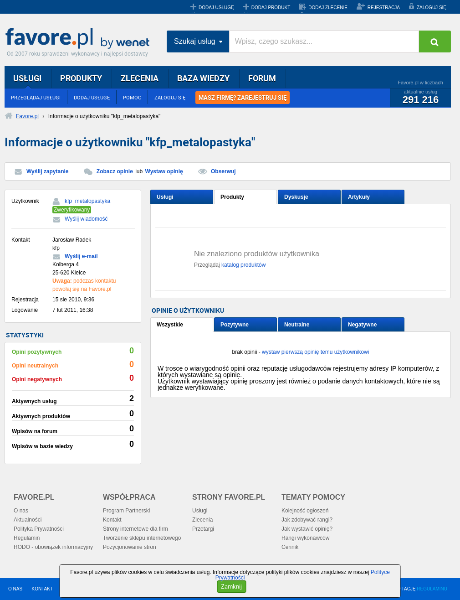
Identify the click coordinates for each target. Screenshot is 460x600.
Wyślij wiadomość (86, 219)
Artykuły (359, 197)
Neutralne (296, 324)
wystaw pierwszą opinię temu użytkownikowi (315, 352)
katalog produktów (243, 265)
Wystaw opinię (164, 171)
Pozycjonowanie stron (129, 547)
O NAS (15, 588)
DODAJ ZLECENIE (328, 7)
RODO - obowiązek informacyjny (53, 547)
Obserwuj (223, 171)
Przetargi (203, 529)
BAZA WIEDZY (203, 77)
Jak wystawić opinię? (306, 529)
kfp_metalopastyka (87, 201)
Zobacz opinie (115, 171)
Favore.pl (80, 38)
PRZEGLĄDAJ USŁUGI (36, 97)
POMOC (132, 97)
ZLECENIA (139, 77)
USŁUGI (27, 77)
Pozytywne (234, 324)
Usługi (165, 197)
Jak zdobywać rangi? (306, 520)
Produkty (232, 197)
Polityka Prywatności (39, 529)
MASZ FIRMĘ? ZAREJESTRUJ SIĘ (242, 97)
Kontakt (112, 520)
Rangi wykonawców (305, 538)
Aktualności (27, 520)
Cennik (289, 547)
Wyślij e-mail (81, 256)
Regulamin (27, 538)
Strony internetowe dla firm (135, 529)
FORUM (262, 77)
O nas (21, 510)
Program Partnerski (126, 510)
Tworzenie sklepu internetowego (142, 538)
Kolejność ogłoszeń (304, 510)
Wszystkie (170, 324)
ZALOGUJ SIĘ (431, 7)
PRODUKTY (81, 77)
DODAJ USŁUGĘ (216, 7)
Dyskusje (296, 197)
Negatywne (362, 324)
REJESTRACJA (384, 7)
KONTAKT (42, 588)
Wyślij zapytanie (47, 171)
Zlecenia (202, 520)
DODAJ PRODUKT (271, 7)
